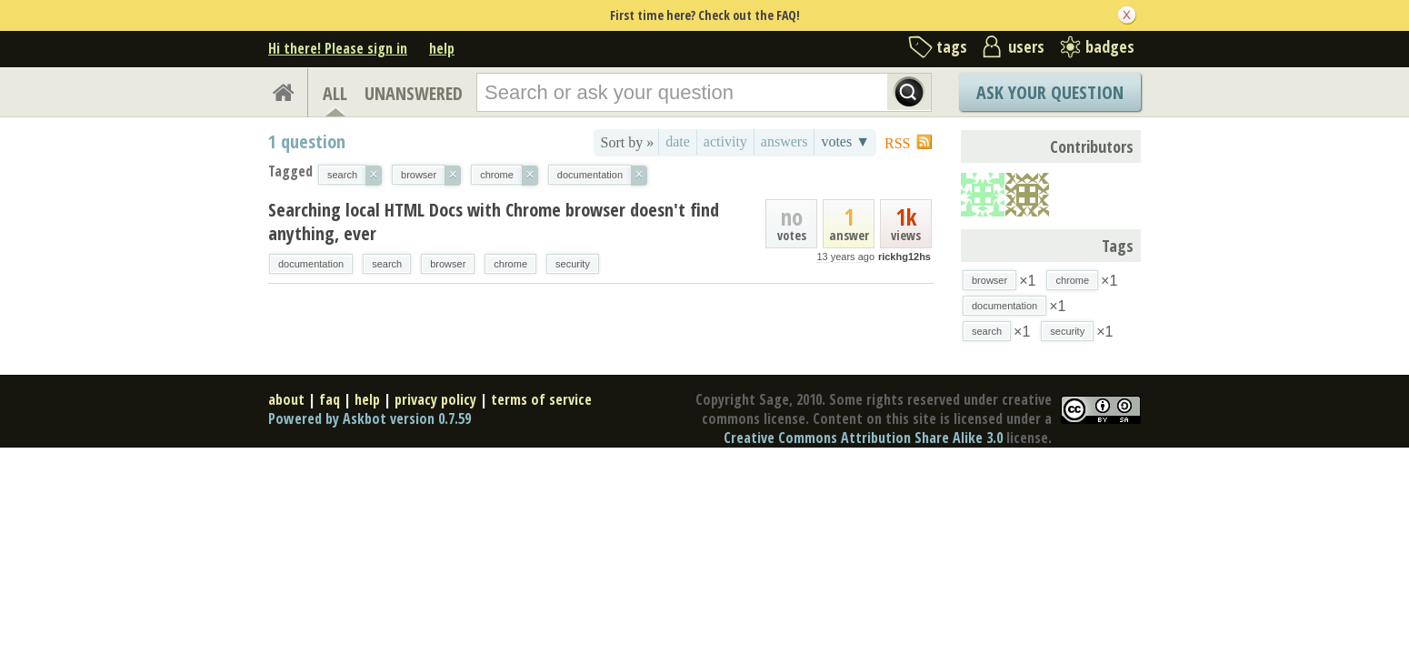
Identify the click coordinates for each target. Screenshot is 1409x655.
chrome (510, 263)
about (286, 399)
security (572, 263)
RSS (897, 143)
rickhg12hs (904, 256)
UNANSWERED (414, 93)
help (442, 48)
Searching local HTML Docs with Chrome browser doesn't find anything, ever (493, 221)
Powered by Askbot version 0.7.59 (369, 418)
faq (329, 399)
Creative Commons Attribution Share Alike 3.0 (863, 438)
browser (447, 263)
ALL (335, 93)
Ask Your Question (1050, 92)
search (387, 263)
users (1026, 46)
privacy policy (435, 399)
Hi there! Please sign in (337, 48)
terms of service (541, 399)
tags (951, 46)
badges (1109, 46)
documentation (311, 263)
